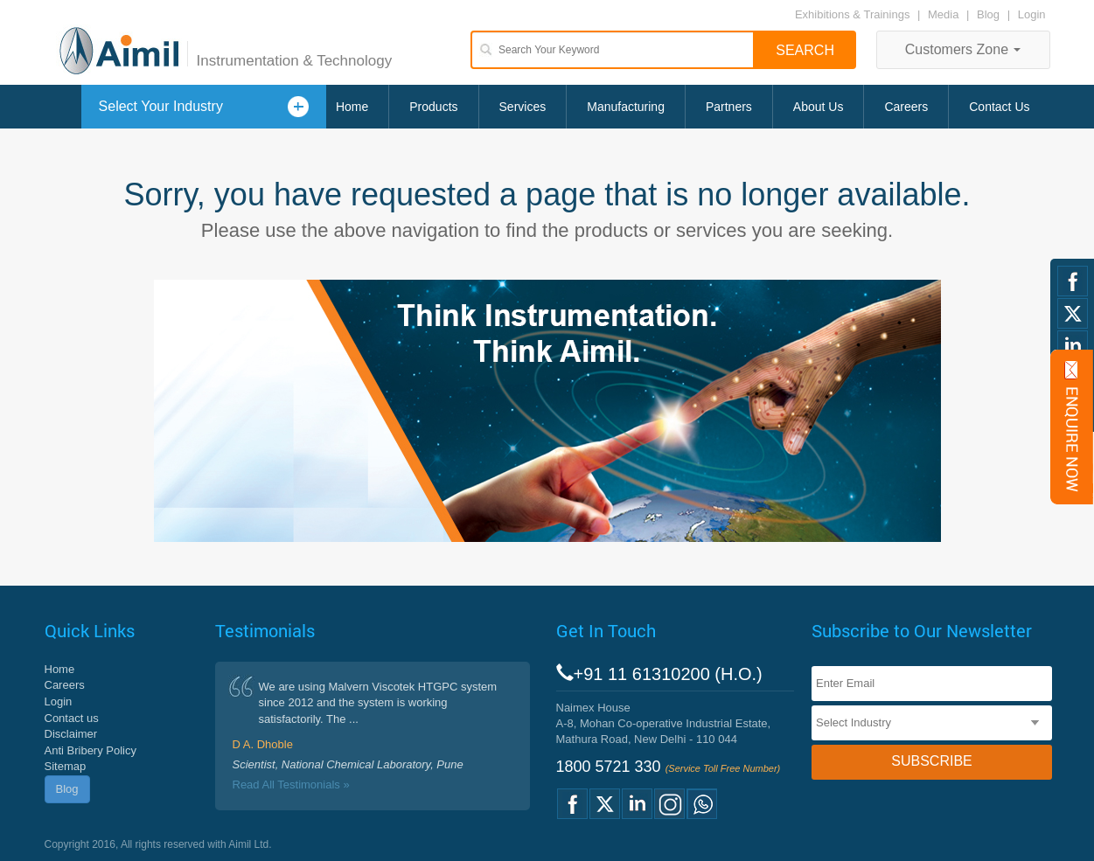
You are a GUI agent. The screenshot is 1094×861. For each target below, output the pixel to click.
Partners (729, 107)
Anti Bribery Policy (90, 750)
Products (433, 107)
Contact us (72, 718)
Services (523, 107)
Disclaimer (71, 733)
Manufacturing (626, 107)
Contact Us (999, 107)
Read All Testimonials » (291, 784)
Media (945, 14)
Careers (906, 107)
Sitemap (66, 766)
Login (1032, 14)
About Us (818, 107)
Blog (988, 14)
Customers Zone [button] (963, 49)
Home (352, 107)
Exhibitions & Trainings (852, 14)
